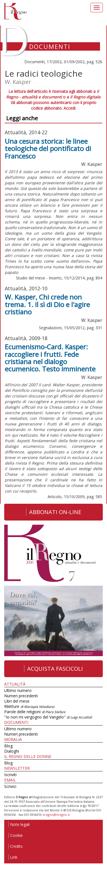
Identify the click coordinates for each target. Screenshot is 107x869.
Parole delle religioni (34, 711)
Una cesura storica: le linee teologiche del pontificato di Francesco (48, 148)
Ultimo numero (18, 690)
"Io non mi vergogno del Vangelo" (48, 717)
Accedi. (70, 108)
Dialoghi (11, 751)
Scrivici (10, 786)
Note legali (19, 824)
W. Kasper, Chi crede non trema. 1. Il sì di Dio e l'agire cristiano (47, 304)
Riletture (29, 706)
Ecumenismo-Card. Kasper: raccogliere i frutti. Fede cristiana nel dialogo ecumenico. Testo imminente (50, 357)
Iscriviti (10, 774)
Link (12, 857)
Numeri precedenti (21, 695)
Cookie (15, 835)
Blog (8, 745)
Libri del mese (16, 701)
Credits (15, 846)
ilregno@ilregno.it (56, 815)
